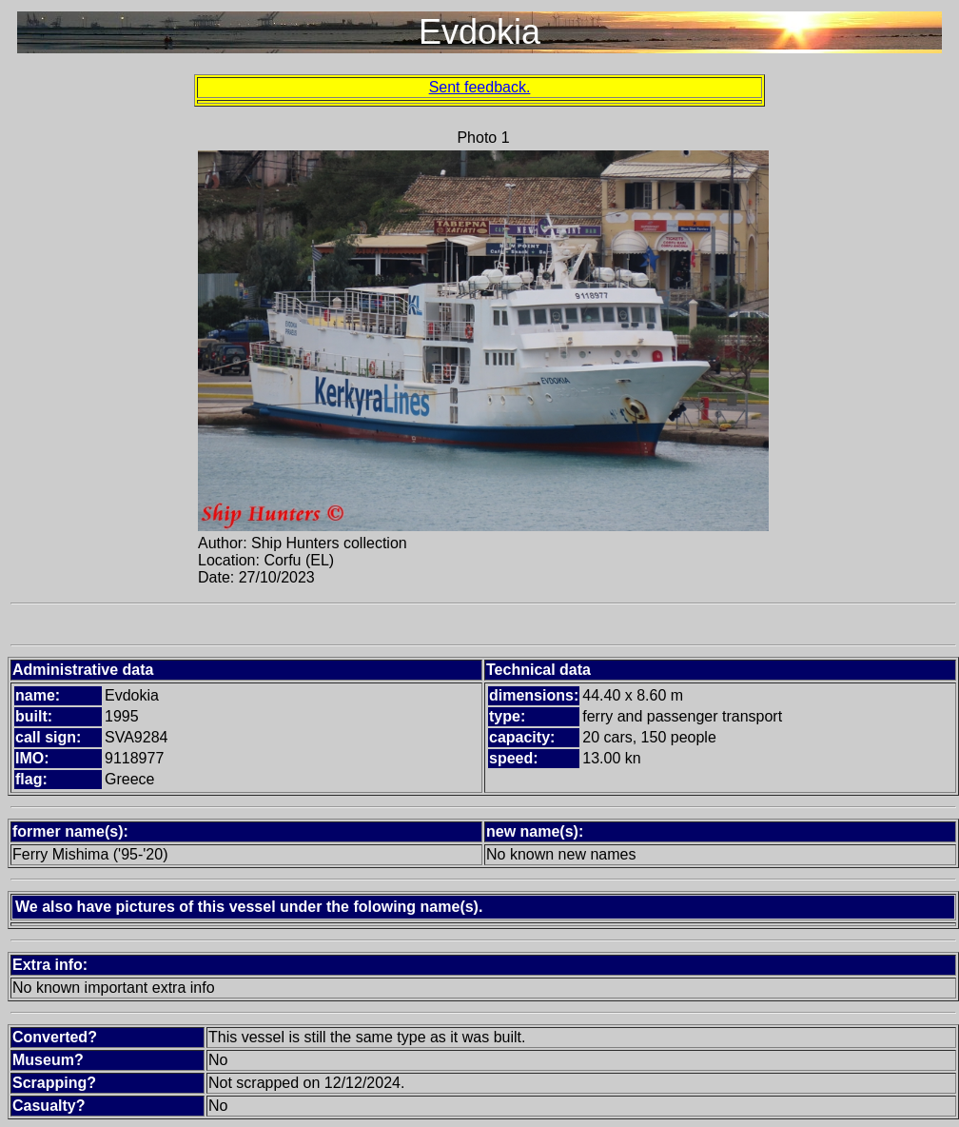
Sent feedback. (480, 87)
